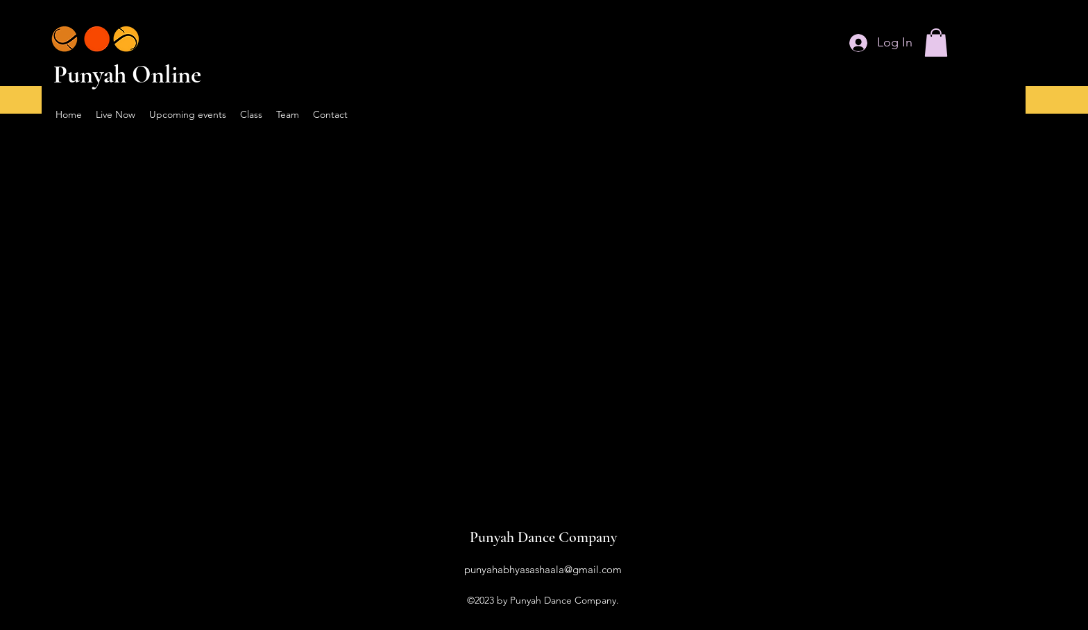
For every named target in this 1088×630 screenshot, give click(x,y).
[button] (936, 42)
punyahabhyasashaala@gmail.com (543, 569)
